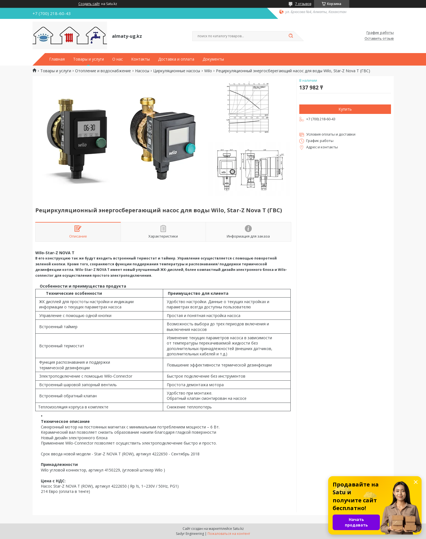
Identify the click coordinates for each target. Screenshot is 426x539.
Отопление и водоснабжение (103, 70)
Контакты (140, 59)
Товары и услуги (88, 59)
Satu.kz (238, 528)
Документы (213, 59)
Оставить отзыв (379, 39)
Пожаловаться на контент (229, 533)
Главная (57, 59)
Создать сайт (89, 4)
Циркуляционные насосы (176, 70)
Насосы (142, 70)
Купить (345, 109)
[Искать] (291, 36)
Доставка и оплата (176, 59)
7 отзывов (303, 3)
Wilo (208, 70)
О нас (117, 59)
